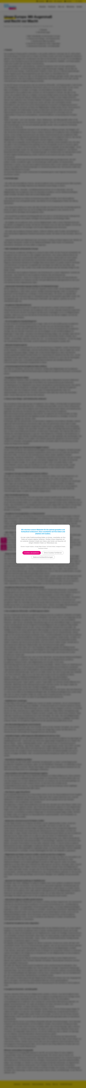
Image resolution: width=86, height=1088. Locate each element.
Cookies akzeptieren (31, 553)
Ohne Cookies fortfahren (53, 553)
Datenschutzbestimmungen (43, 557)
